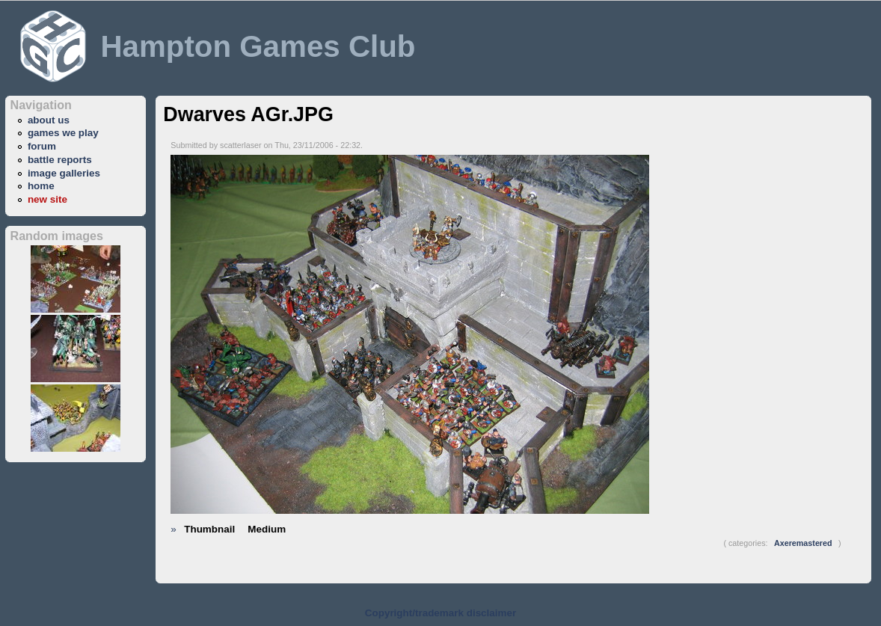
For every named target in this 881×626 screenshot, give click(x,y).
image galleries (64, 173)
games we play (63, 132)
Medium (267, 529)
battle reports (60, 159)
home (41, 185)
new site (47, 199)
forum (42, 146)
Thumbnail (209, 529)
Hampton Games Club (257, 46)
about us (49, 120)
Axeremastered (803, 542)
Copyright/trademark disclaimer (440, 613)
